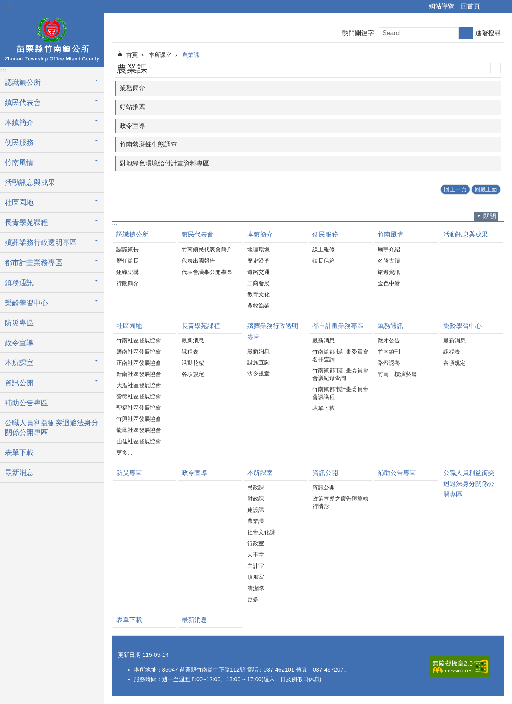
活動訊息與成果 (30, 183)
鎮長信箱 (323, 260)
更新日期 (129, 655)
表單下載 (19, 453)
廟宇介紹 (389, 249)
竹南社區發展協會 (138, 340)
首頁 (132, 55)
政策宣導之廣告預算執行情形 (340, 502)
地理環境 (258, 249)
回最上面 (486, 189)
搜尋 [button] (466, 33)
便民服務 (325, 234)
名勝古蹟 (389, 260)
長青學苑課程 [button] (26, 223)
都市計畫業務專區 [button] (33, 263)
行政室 (255, 543)
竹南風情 (390, 234)
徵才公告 (389, 340)
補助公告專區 (26, 403)
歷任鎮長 (127, 260)
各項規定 (193, 374)
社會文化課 (261, 532)
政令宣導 (19, 343)
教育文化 (258, 294)
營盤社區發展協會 (138, 396)
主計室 (255, 566)
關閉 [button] (489, 216)
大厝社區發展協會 (138, 385)
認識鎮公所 (132, 234)
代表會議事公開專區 (207, 272)
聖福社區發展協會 (138, 407)
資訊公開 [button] (19, 383)
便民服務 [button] (19, 143)
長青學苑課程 (201, 325)
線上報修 (323, 249)
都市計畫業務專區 (338, 325)
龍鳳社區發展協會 (138, 430)
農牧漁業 (258, 305)
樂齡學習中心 (462, 325)
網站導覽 (441, 6)
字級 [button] (501, 7)
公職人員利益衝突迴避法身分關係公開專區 (51, 427)
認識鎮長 (127, 249)
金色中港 (389, 283)
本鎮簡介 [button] (19, 123)
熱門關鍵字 (358, 33)
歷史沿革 (258, 260)
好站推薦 (132, 106)
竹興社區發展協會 (138, 419)
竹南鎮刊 (389, 351)
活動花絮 (193, 363)
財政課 (255, 498)
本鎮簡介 (260, 234)
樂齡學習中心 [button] (26, 303)
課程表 (190, 351)
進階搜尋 (488, 33)
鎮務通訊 (390, 325)
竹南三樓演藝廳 (397, 374)
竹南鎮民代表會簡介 (207, 249)
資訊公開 (325, 472)
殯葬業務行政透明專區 (272, 331)
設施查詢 (258, 362)
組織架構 (127, 272)
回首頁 (470, 6)
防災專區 (19, 323)
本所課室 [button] (19, 363)
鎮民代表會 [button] (23, 103)
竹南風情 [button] (19, 163)
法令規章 (258, 373)
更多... (124, 452)
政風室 (255, 577)
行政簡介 (127, 283)
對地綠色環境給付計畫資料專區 (164, 163)
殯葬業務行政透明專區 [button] (41, 243)
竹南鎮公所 (52, 39)
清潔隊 (255, 588)
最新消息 (19, 473)
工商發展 (258, 283)
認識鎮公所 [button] (23, 82)
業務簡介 (132, 87)
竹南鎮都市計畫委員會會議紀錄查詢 (340, 374)
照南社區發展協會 (138, 351)
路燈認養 (389, 363)
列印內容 (495, 68)
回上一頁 (455, 189)
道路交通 (258, 272)
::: (8, 4)
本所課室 (160, 55)
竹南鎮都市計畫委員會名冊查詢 (340, 355)
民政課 (255, 487)
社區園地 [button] (19, 203)
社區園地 (129, 325)
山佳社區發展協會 (138, 441)
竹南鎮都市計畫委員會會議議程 (340, 393)
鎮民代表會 (198, 234)
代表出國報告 (198, 260)
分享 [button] (490, 7)
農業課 (190, 55)
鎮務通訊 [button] (19, 283)
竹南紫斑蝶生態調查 (148, 144)
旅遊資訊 (389, 272)
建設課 (255, 510)
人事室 (255, 554)
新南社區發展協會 (138, 374)
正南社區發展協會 (138, 363)
